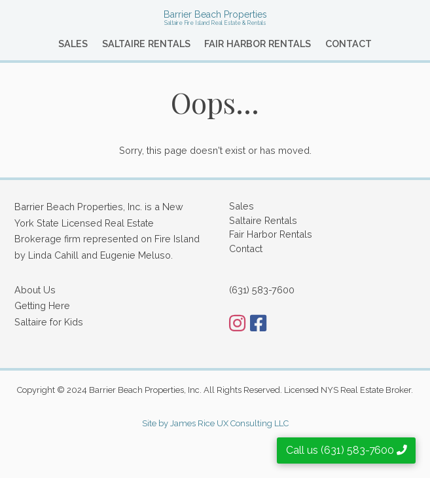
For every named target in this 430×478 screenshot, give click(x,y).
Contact (348, 43)
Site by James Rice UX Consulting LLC (215, 423)
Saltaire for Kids (48, 321)
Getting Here (42, 305)
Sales (73, 43)
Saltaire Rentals (146, 43)
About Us (35, 289)
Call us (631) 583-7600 (346, 450)
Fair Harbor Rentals (257, 43)
